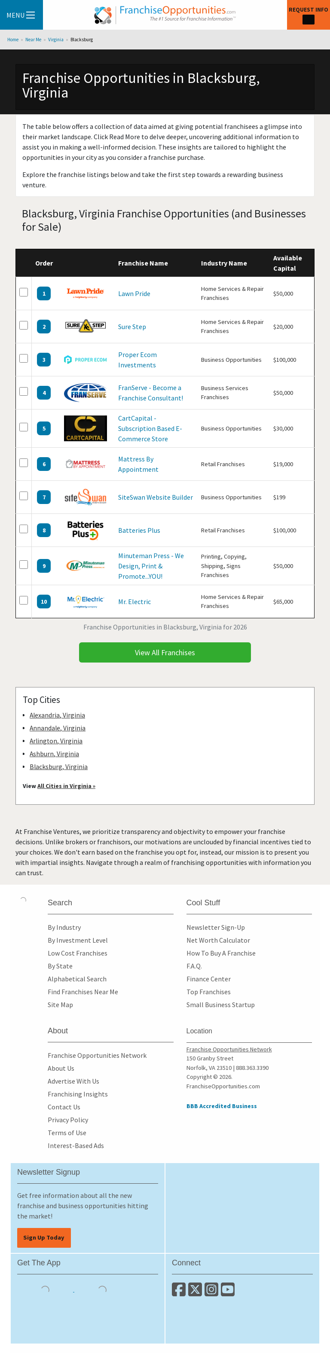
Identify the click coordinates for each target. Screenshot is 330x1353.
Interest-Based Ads (76, 1145)
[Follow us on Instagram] (213, 1293)
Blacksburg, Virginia (59, 767)
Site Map (60, 1004)
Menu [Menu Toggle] (20, 15)
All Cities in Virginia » (66, 786)
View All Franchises (165, 652)
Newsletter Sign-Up (215, 927)
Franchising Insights (78, 1094)
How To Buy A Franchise (221, 953)
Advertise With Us (73, 1081)
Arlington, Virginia (56, 741)
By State (60, 966)
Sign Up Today (43, 1237)
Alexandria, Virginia (57, 715)
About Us (61, 1068)
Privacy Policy (68, 1119)
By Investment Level (78, 940)
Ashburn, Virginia (54, 754)
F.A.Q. (194, 966)
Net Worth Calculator (218, 940)
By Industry (64, 927)
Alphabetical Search (77, 978)
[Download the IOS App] (45, 1289)
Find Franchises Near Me (83, 991)
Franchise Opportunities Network (97, 1055)
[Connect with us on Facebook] (180, 1293)
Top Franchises (208, 991)
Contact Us (64, 1107)
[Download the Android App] (102, 1289)
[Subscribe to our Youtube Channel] (228, 1293)
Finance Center (208, 978)
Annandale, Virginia (58, 728)
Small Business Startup (220, 1004)
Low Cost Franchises (77, 953)
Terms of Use (67, 1132)
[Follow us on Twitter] (196, 1293)
